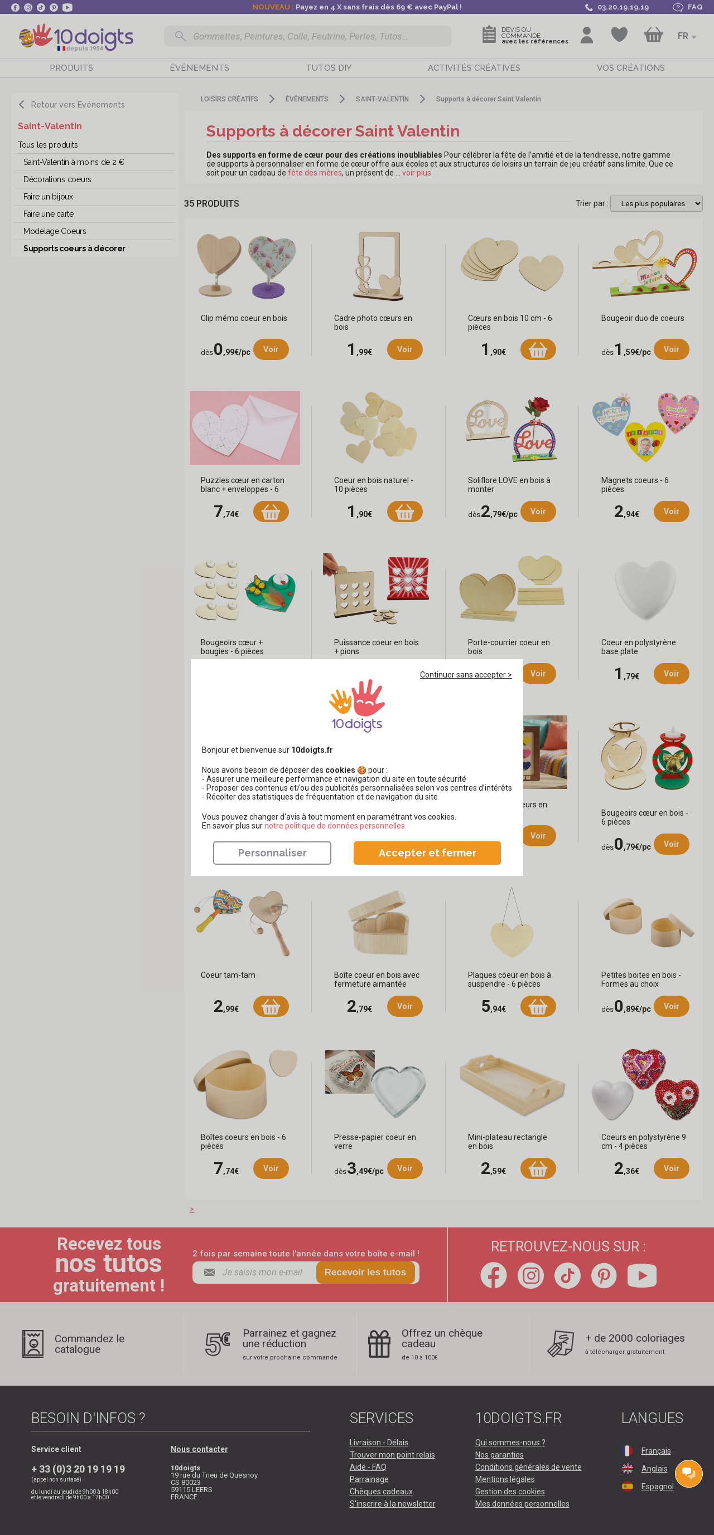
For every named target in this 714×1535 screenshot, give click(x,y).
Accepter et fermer (427, 853)
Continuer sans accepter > (466, 674)
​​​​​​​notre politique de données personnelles (334, 825)
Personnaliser (272, 853)
